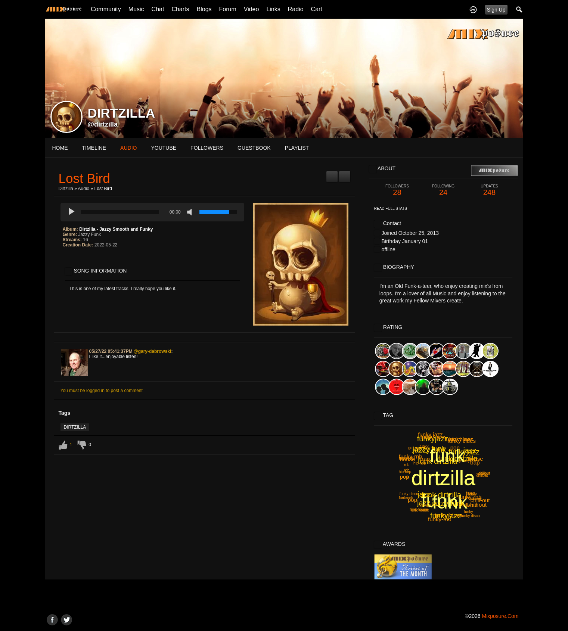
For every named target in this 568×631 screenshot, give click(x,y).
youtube (163, 148)
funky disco (470, 516)
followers (206, 148)
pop (455, 447)
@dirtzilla (103, 124)
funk (438, 500)
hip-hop (405, 472)
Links (273, 9)
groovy (481, 474)
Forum (227, 9)
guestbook (254, 148)
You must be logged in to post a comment (101, 390)
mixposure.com (500, 616)
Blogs (204, 9)
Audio (84, 188)
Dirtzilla (66, 188)
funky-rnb (439, 519)
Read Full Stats (390, 208)
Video (251, 9)
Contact (392, 223)
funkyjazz (432, 439)
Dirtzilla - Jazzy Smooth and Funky (116, 229)
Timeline (94, 148)
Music (136, 9)
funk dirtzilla (437, 461)
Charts (180, 9)
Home (60, 148)
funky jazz (461, 439)
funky (468, 512)
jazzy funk (429, 450)
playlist (297, 148)
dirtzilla (75, 427)
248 (489, 190)
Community (106, 9)
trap (425, 459)
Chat (158, 9)
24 (443, 190)
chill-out (480, 500)
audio (128, 148)
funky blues (448, 515)
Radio (296, 9)
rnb (406, 465)
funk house (419, 509)
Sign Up (496, 10)
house (407, 459)
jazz (470, 450)
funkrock (406, 498)
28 (397, 190)
